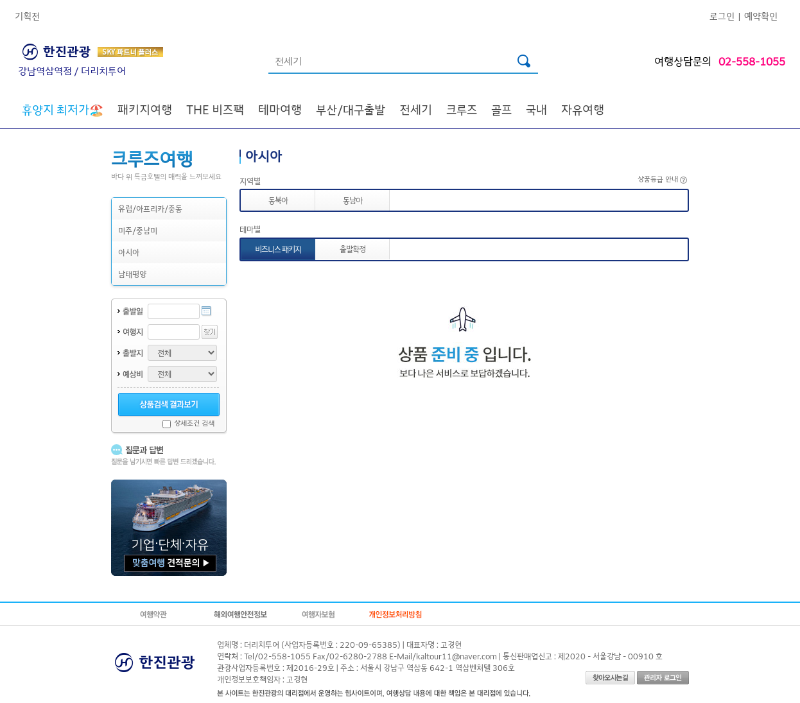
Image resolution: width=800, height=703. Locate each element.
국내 (536, 109)
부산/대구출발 (350, 109)
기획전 (27, 15)
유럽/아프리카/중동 (150, 208)
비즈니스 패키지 (278, 248)
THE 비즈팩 (215, 109)
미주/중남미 (137, 230)
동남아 (352, 200)
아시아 (128, 252)
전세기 (415, 109)
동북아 (278, 200)
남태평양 (132, 273)
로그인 (722, 15)
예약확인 (761, 15)
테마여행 (280, 109)
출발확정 (352, 248)
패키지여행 (144, 109)
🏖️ (62, 109)
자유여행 (582, 109)
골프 (501, 109)
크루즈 (461, 109)
